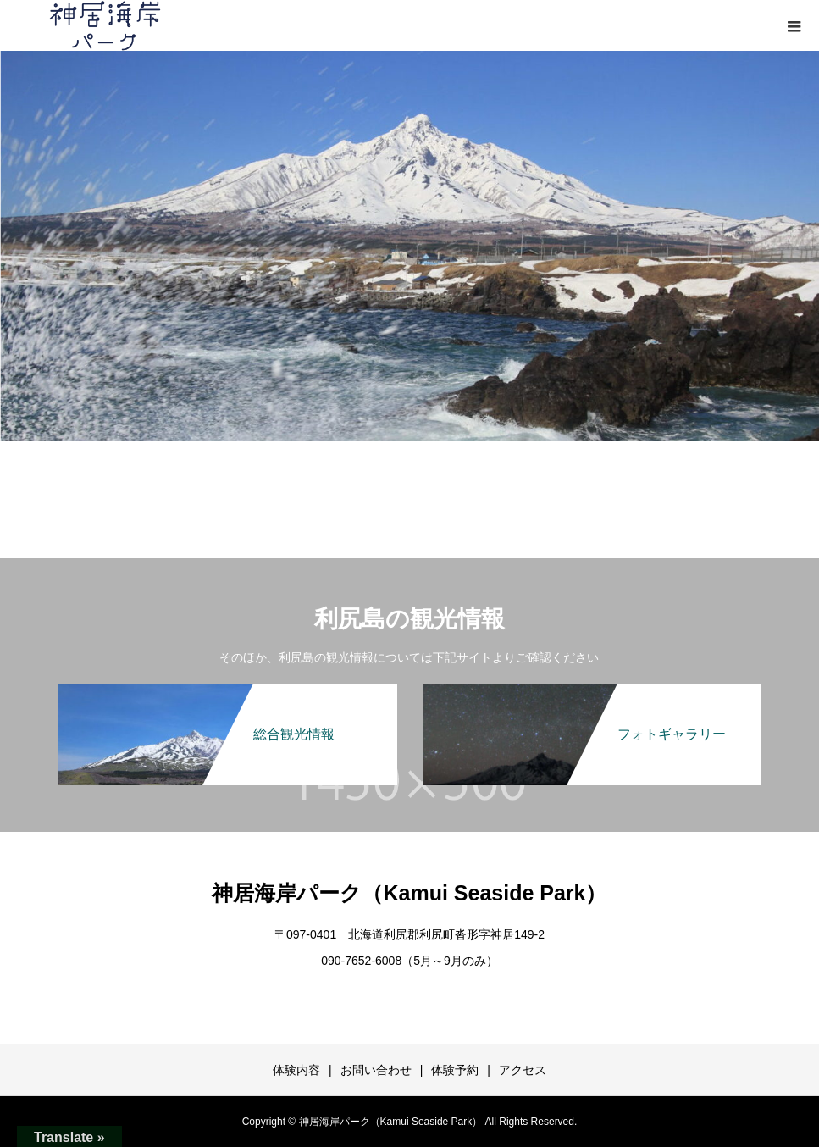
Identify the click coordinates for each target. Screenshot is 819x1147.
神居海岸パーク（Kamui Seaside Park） (409, 893)
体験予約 (455, 1070)
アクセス (522, 1070)
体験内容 (296, 1070)
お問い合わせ (376, 1070)
